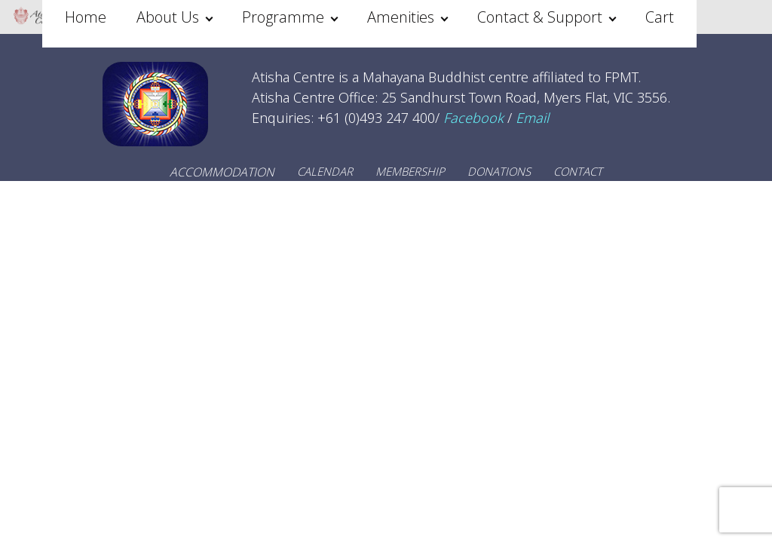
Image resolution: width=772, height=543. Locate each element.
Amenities (400, 17)
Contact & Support (539, 17)
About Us (167, 17)
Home (85, 17)
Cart (659, 17)
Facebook (473, 118)
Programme (283, 17)
